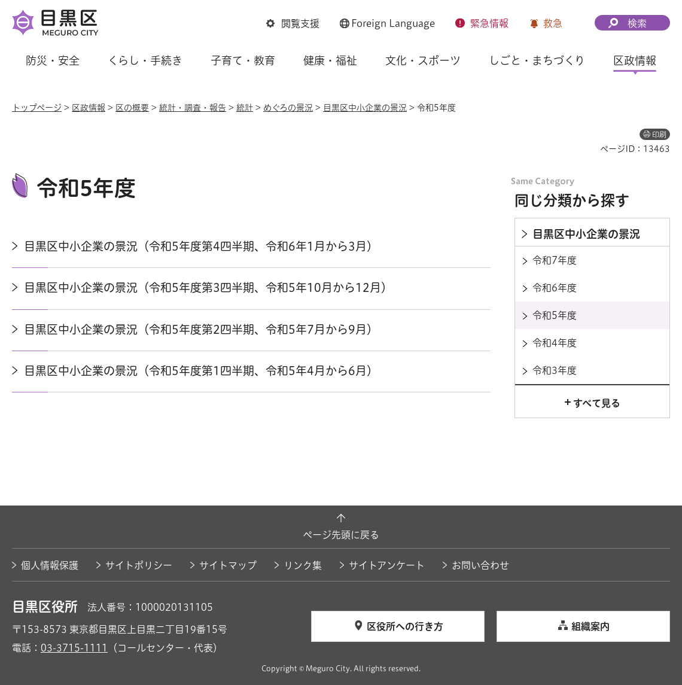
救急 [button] (552, 23)
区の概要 (132, 107)
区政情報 (88, 107)
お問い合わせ (480, 565)
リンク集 (303, 565)
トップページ (37, 107)
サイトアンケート (387, 565)
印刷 (659, 134)
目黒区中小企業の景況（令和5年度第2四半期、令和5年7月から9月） (201, 329)
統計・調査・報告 (192, 107)
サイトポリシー (138, 565)
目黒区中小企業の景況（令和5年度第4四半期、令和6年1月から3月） (201, 246)
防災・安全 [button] (53, 60)
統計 (244, 107)
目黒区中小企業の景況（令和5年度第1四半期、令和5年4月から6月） (201, 370)
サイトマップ (228, 565)
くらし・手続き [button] (145, 60)
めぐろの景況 (288, 107)
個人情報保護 (49, 565)
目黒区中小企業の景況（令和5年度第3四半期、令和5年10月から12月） (208, 287)
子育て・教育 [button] (243, 60)
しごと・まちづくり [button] (537, 60)
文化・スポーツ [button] (423, 60)
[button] (293, 23)
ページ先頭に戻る (341, 535)
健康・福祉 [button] (330, 60)
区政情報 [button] (634, 60)
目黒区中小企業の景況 (365, 107)
